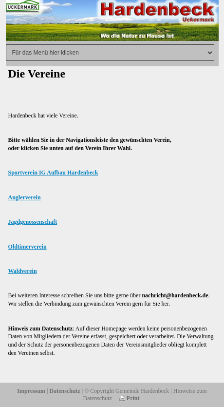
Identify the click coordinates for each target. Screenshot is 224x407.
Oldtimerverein (27, 246)
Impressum (31, 391)
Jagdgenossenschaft (32, 221)
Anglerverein (24, 197)
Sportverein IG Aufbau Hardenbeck (53, 172)
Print (129, 398)
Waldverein (22, 271)
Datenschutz (65, 391)
